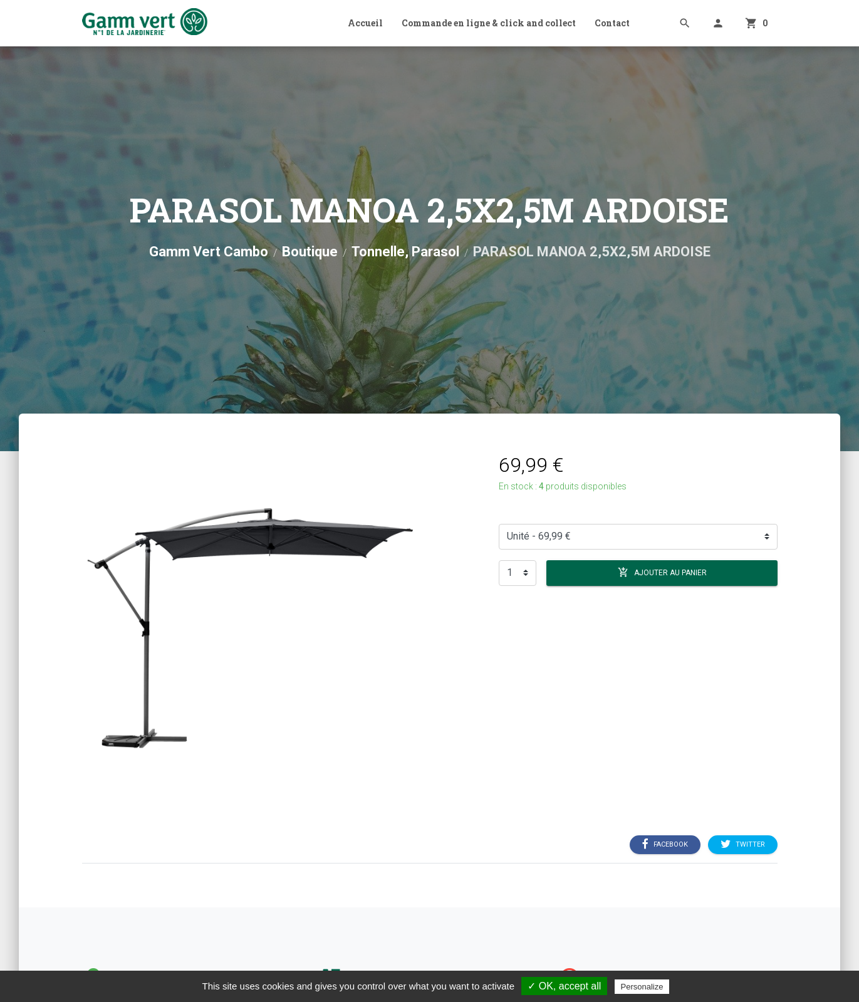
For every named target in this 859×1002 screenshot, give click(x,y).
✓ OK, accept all (564, 986)
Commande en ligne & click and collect (489, 23)
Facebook (665, 844)
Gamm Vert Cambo (208, 251)
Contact (612, 23)
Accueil (365, 23)
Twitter (743, 844)
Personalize (642, 986)
